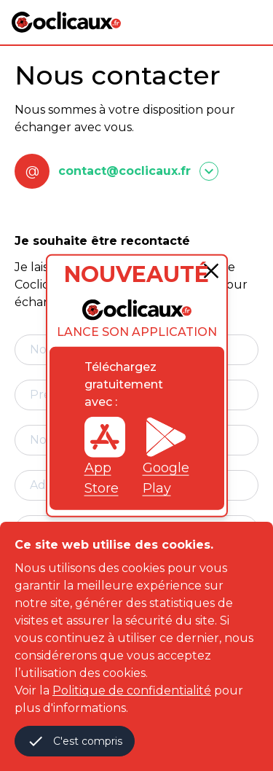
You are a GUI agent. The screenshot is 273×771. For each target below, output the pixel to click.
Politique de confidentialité (131, 690)
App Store (104, 456)
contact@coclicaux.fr (124, 171)
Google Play (166, 456)
